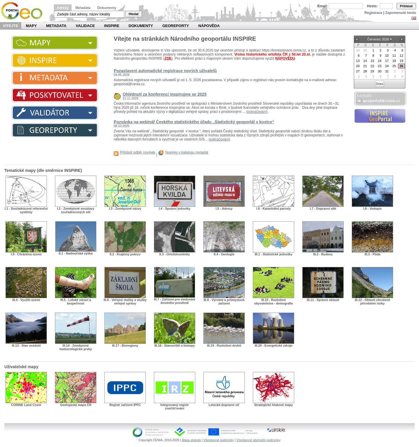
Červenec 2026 (378, 39)
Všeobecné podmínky (218, 440)
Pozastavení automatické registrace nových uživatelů (165, 70)
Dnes (380, 84)
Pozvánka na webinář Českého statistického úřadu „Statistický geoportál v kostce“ (194, 122)
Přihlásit (406, 6)
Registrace (373, 13)
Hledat (134, 14)
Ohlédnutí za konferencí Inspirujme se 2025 (165, 94)
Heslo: (372, 6)
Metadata (82, 8)
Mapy (31, 26)
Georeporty (175, 26)
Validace (85, 26)
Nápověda (209, 26)
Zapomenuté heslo (400, 13)
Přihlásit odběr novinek (137, 152)
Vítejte (10, 26)
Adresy (63, 8)
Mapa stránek (191, 440)
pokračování (256, 112)
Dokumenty (106, 8)
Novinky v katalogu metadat (186, 152)
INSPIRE (111, 26)
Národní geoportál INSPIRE (24, 11)
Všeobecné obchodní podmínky (258, 440)
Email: (322, 6)
